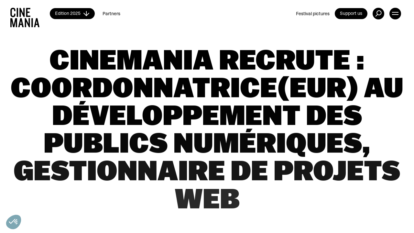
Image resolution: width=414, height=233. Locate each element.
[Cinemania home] (30, 13)
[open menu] (395, 13)
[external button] (378, 13)
